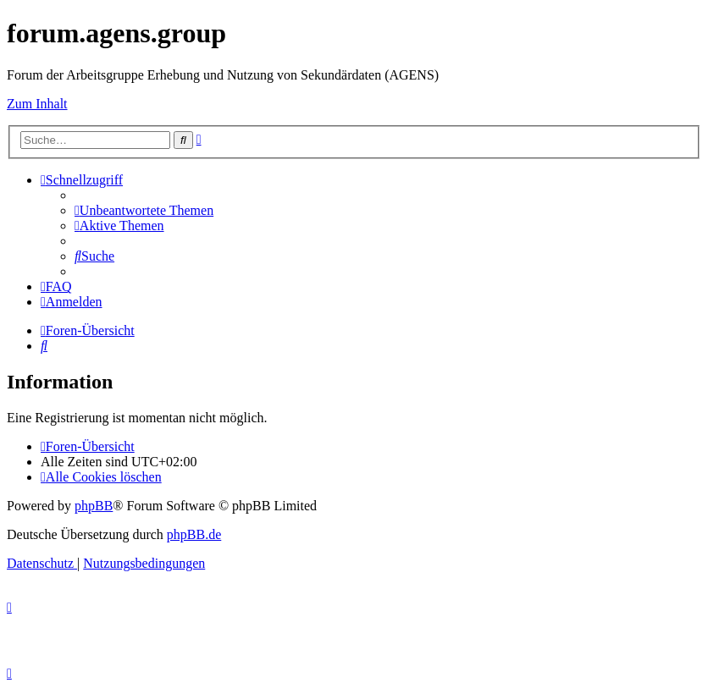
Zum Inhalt (37, 103)
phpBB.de (194, 534)
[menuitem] (144, 210)
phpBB (94, 505)
